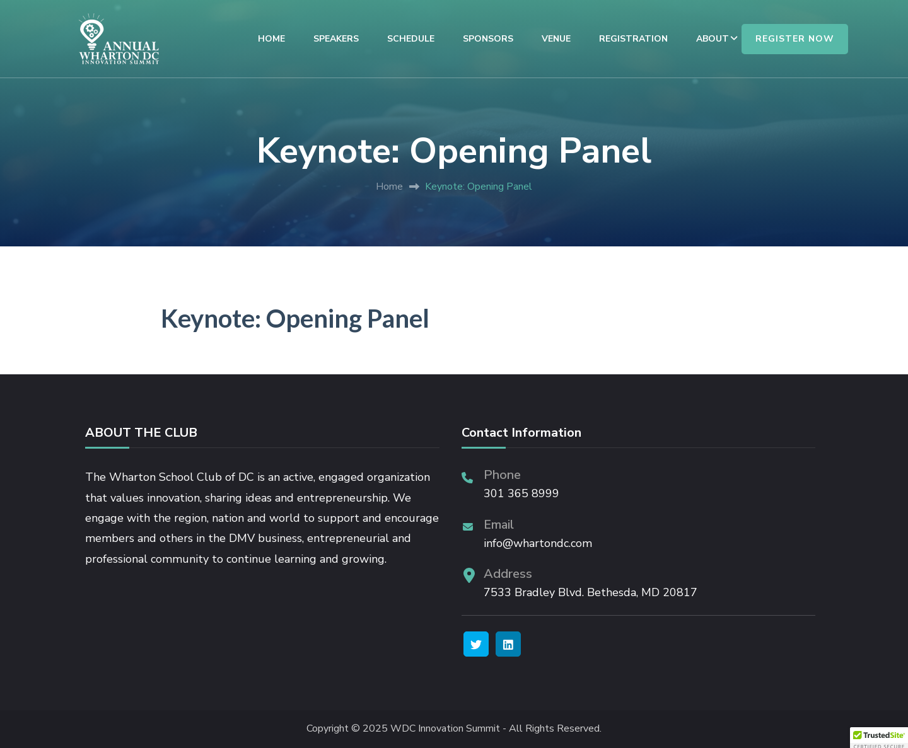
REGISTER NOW (794, 39)
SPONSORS (488, 39)
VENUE (556, 39)
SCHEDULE (410, 39)
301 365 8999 (521, 493)
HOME (271, 39)
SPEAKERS (336, 39)
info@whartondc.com (538, 543)
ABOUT (712, 39)
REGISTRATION (633, 39)
